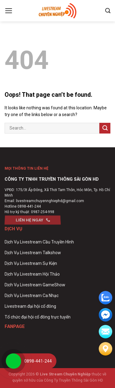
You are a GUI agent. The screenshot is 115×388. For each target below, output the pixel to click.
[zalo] (105, 297)
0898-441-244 (29, 206)
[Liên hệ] (105, 349)
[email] (105, 315)
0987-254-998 (42, 212)
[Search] (107, 11)
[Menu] (9, 11)
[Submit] (104, 128)
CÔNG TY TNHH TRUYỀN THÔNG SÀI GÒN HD (52, 179)
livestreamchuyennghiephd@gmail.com (50, 201)
